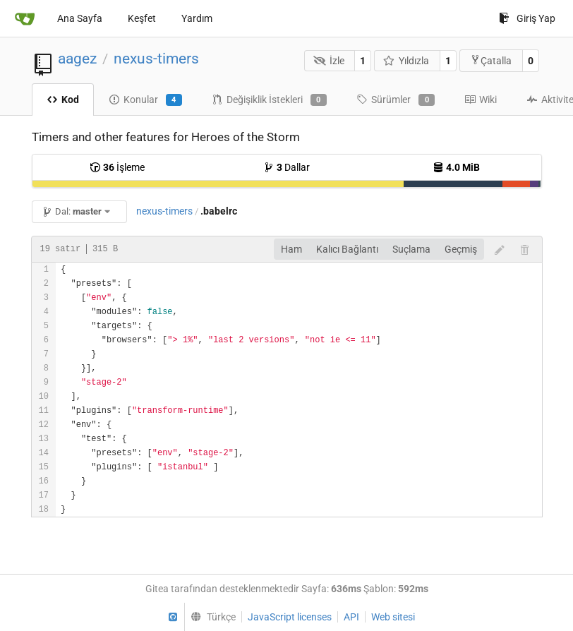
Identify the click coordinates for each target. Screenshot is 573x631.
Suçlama (411, 249)
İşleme (117, 167)
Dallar (286, 167)
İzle (328, 60)
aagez (77, 58)
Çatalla (491, 60)
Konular (145, 100)
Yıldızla (406, 60)
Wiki (480, 99)
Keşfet (142, 18)
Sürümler (395, 100)
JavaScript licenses (290, 617)
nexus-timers (156, 58)
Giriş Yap (527, 18)
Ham (291, 249)
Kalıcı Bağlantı (347, 249)
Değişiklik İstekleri (269, 100)
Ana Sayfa (79, 18)
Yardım (196, 18)
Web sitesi (393, 617)
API (351, 617)
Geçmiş (461, 249)
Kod (63, 99)
